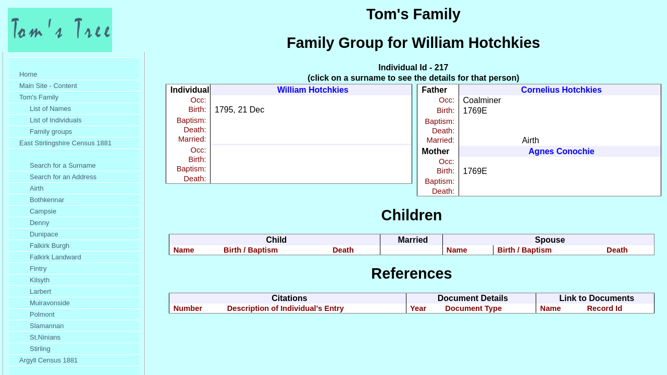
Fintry (38, 268)
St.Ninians (45, 337)
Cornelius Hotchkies (561, 89)
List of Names (50, 109)
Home (28, 74)
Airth (37, 188)
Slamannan (47, 326)
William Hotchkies (313, 89)
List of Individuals (55, 120)
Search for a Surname (63, 165)
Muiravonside (50, 303)
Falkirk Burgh (49, 245)
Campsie (43, 211)
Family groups (51, 131)
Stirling (40, 349)
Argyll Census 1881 (48, 360)
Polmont (42, 314)
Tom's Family (38, 97)
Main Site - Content (48, 86)
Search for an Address (63, 177)
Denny (39, 223)
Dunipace (44, 234)
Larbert (40, 291)
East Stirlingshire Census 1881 (65, 143)
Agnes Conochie (561, 151)
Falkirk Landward (55, 257)
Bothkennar (47, 200)
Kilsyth (40, 280)
